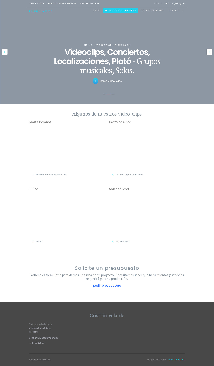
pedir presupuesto (107, 285)
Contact (174, 10)
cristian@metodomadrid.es (64, 3)
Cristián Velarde (40, 11)
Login (174, 3)
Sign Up (181, 3)
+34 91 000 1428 (37, 3)
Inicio (96, 10)
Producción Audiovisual (119, 10)
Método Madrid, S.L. (176, 359)
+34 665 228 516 (92, 3)
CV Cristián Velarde (152, 10)
